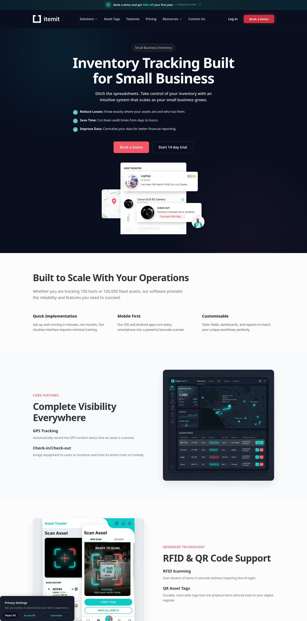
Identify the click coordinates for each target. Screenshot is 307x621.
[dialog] (37, 608)
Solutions (89, 19)
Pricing (151, 19)
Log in (233, 19)
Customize (56, 615)
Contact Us (197, 19)
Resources (172, 19)
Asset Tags (112, 19)
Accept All (29, 615)
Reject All (10, 615)
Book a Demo (131, 145)
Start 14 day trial (173, 147)
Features (133, 19)
